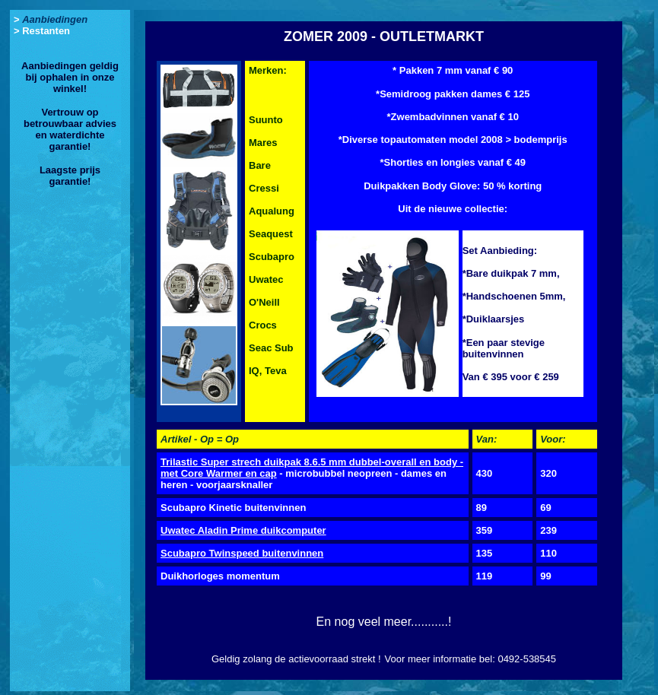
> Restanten (42, 30)
